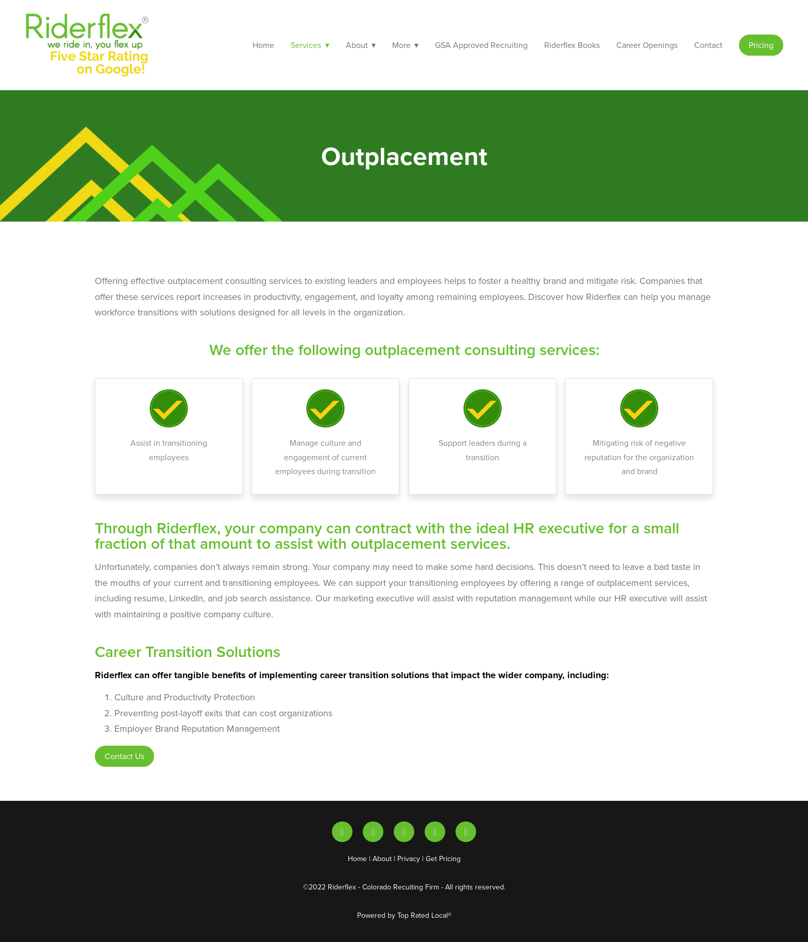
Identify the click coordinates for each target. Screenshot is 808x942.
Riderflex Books (572, 45)
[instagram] (435, 831)
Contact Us (124, 756)
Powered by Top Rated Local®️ (404, 915)
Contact (708, 45)
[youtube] (373, 831)
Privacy (408, 858)
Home (263, 45)
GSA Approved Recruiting (481, 45)
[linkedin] (342, 831)
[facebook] (466, 831)
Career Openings (647, 45)
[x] (404, 831)
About (382, 858)
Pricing (761, 45)
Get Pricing (443, 858)
